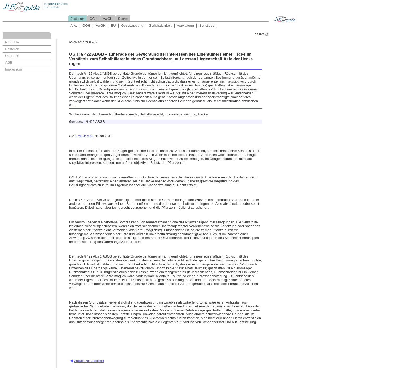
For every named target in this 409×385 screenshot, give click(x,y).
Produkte (12, 42)
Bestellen (12, 49)
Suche (123, 19)
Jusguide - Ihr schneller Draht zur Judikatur (52, 6)
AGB (8, 63)
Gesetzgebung (132, 25)
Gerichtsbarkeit (160, 25)
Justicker (77, 19)
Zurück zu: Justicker (89, 361)
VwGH (108, 19)
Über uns (12, 56)
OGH (93, 19)
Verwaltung (185, 25)
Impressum (13, 69)
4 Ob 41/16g (84, 136)
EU (113, 25)
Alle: (73, 25)
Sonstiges (206, 25)
